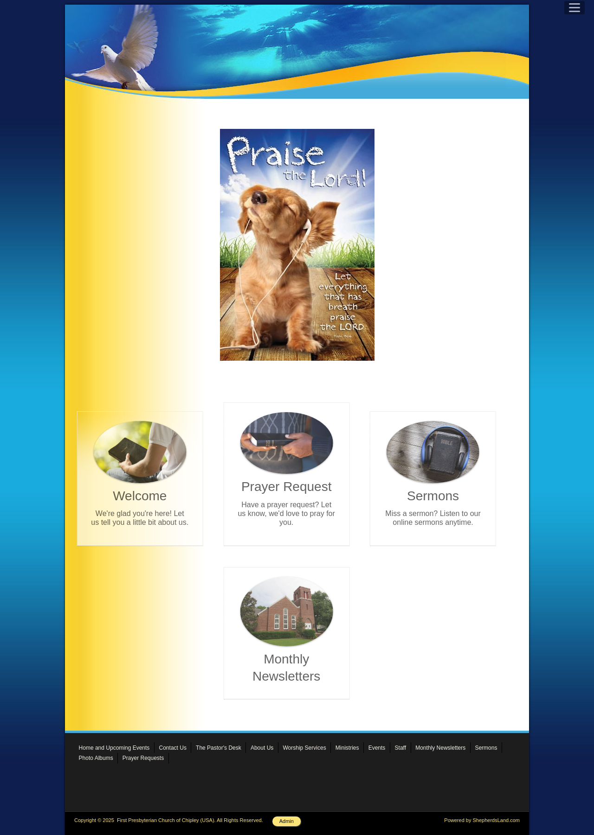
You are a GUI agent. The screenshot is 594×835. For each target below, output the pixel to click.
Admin (286, 821)
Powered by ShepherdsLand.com (482, 820)
